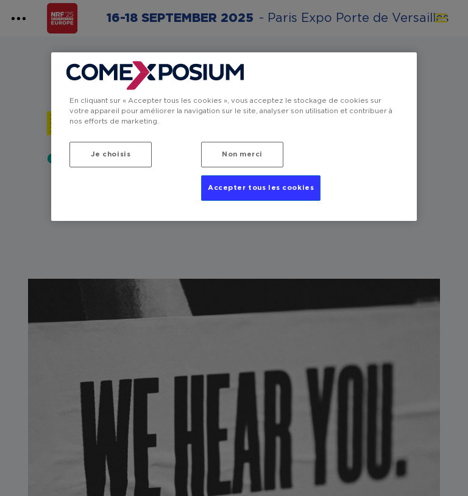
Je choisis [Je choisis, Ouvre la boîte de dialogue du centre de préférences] (111, 154)
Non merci (242, 154)
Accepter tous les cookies (261, 187)
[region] (234, 136)
